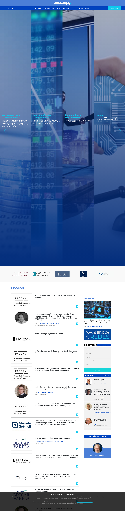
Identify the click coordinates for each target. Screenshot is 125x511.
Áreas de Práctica (84, 8)
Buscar (97, 370)
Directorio (66, 8)
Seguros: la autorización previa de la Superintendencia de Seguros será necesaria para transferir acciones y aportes (56, 456)
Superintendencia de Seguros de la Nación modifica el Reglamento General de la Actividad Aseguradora (55, 404)
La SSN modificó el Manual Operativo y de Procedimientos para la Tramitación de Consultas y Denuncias (57, 369)
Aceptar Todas (62, 507)
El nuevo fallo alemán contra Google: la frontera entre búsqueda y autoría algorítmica (101, 407)
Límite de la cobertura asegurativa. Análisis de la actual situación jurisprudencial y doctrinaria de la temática (55, 388)
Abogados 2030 (49, 8)
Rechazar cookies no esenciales (84, 502)
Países (74, 8)
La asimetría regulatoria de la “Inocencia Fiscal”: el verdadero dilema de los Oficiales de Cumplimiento (102, 392)
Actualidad (38, 8)
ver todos (106, 375)
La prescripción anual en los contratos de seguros (53, 438)
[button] (5, 8)
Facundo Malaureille (97, 455)
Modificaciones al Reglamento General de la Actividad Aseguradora (55, 296)
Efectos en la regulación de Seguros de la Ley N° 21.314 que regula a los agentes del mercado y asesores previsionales (55, 476)
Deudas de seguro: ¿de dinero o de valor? (50, 334)
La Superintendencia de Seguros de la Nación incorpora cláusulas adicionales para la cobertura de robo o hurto (56, 352)
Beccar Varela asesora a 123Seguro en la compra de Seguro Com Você (54, 491)
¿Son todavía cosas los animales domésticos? (100, 420)
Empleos (58, 8)
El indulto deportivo (100, 380)
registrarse (114, 8)
